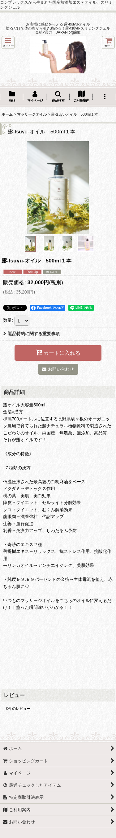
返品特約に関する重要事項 (31, 333)
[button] (8, 42)
